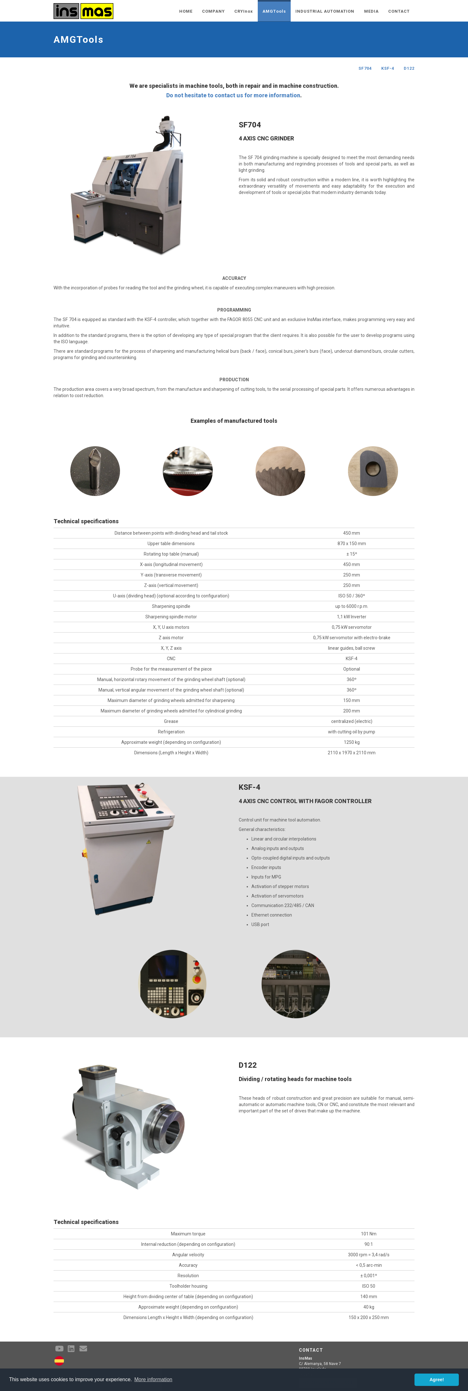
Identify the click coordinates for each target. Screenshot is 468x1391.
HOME (186, 11)
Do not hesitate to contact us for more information (233, 95)
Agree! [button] (436, 1379)
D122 (409, 68)
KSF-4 (387, 68)
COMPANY (213, 11)
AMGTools (274, 11)
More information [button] (153, 1379)
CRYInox (243, 11)
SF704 (364, 68)
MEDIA (371, 11)
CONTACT (399, 11)
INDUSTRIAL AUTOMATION (325, 11)
